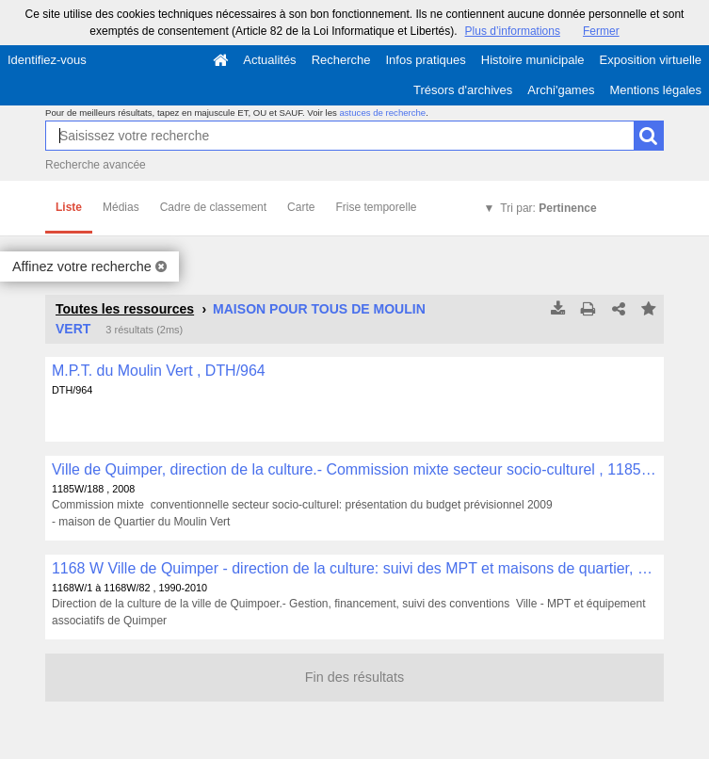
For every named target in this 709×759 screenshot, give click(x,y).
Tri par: (548, 208)
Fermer (601, 31)
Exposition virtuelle (650, 60)
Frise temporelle (375, 207)
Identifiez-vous (47, 60)
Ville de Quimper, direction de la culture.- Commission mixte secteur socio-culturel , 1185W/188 (354, 469)
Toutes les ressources (125, 308)
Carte (300, 207)
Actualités (269, 60)
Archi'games (560, 90)
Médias (121, 207)
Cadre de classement (213, 207)
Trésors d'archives (462, 90)
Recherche (341, 60)
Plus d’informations (512, 31)
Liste (69, 207)
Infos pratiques (426, 60)
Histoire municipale (533, 60)
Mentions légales (655, 90)
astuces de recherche (382, 112)
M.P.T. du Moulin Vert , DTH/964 (159, 371)
